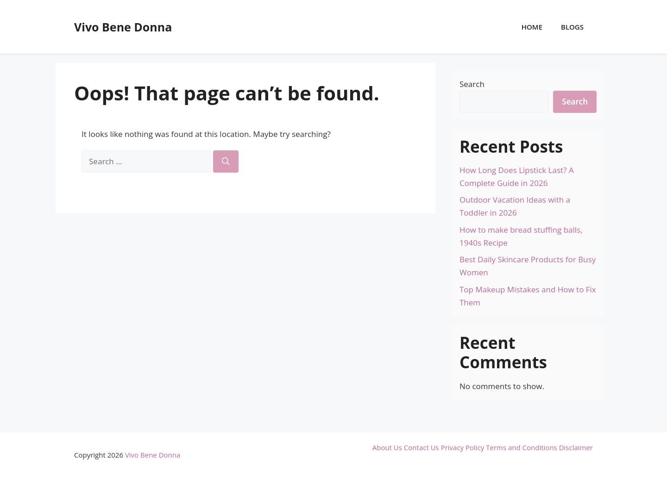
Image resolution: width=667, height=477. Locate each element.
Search (472, 84)
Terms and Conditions (521, 447)
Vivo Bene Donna (123, 27)
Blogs (572, 26)
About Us (387, 447)
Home (532, 26)
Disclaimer (576, 447)
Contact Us (421, 447)
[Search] (226, 161)
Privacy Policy (463, 447)
